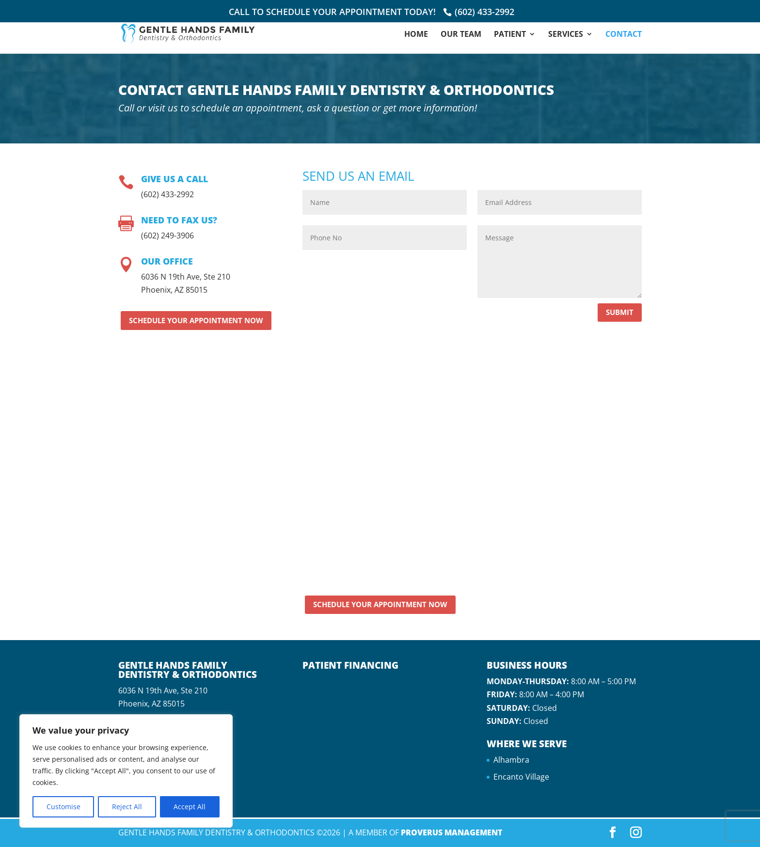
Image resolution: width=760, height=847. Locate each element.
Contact (623, 35)
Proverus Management (451, 832)
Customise (63, 806)
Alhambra (511, 759)
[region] (126, 771)
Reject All (127, 806)
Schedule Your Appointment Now (196, 320)
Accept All (190, 806)
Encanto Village (521, 776)
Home (416, 35)
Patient (510, 35)
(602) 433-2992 (484, 11)
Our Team (461, 35)
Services (565, 35)
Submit (619, 312)
